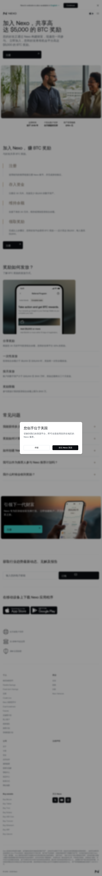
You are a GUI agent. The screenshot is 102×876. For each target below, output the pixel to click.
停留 (37, 447)
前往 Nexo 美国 (65, 447)
